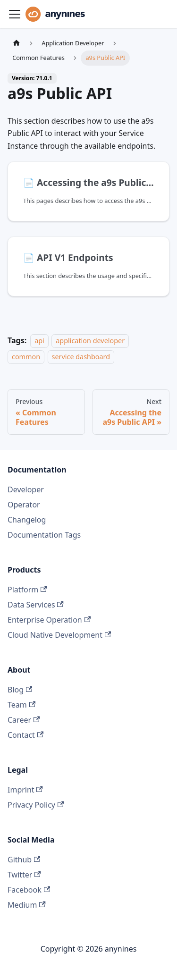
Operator (24, 504)
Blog (20, 689)
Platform (27, 589)
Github (24, 859)
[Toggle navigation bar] (15, 14)
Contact (25, 735)
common (26, 357)
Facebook (29, 890)
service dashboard (81, 357)
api (39, 340)
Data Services (36, 604)
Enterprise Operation (49, 620)
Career (24, 720)
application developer (90, 340)
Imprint (25, 789)
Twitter (24, 874)
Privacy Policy (36, 805)
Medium (27, 905)
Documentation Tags (44, 535)
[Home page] (16, 43)
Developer (26, 489)
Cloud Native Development (59, 635)
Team (21, 705)
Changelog (27, 520)
